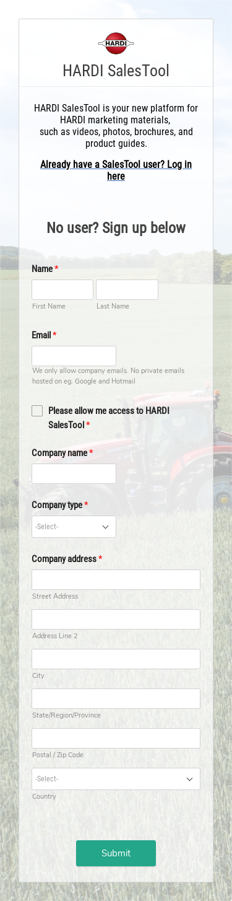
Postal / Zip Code (58, 755)
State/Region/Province (66, 715)
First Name (49, 306)
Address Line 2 (55, 636)
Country (44, 796)
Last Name (113, 306)
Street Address (55, 596)
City (38, 675)
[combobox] (74, 527)
